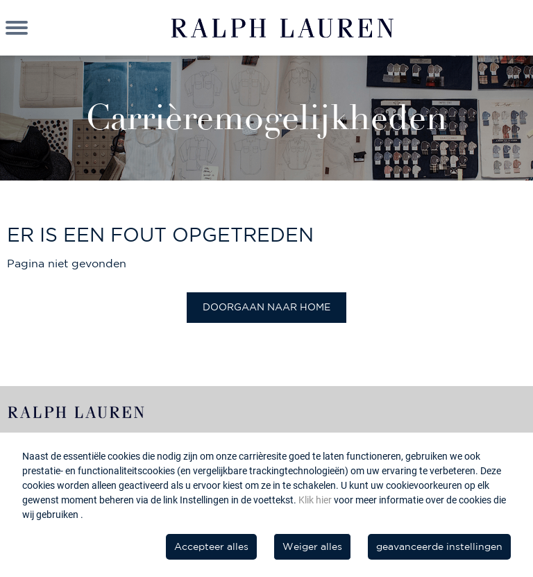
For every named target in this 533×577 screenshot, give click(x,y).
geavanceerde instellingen (439, 546)
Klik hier (316, 499)
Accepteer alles (211, 546)
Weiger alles (312, 546)
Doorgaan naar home (266, 306)
